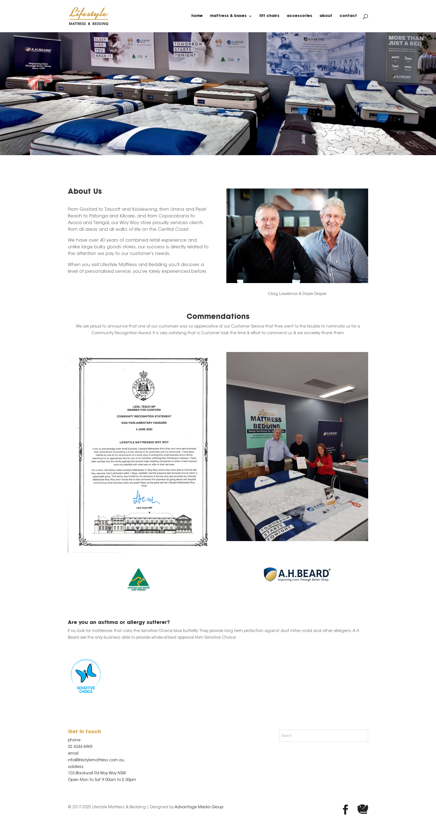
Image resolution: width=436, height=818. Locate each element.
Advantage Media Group (199, 807)
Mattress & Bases (228, 16)
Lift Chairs (269, 16)
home (197, 16)
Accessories (299, 16)
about (325, 16)
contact (348, 16)
